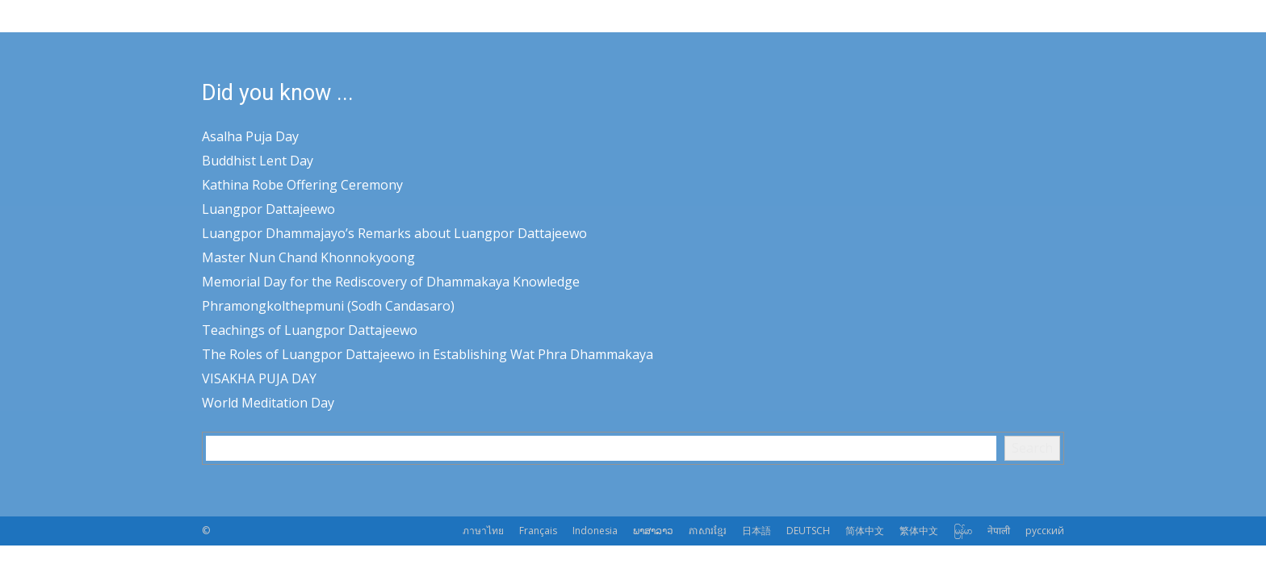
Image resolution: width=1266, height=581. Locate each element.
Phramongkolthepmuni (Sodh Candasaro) (328, 306)
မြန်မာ (963, 530)
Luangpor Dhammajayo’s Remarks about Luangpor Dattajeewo (394, 233)
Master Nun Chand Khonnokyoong (308, 257)
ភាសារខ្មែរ (708, 530)
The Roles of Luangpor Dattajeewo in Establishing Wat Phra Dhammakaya (427, 354)
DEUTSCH (808, 530)
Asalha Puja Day (250, 136)
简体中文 (864, 530)
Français (538, 530)
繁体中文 (918, 530)
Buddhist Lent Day (257, 160)
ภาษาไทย (483, 530)
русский (1044, 530)
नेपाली (998, 530)
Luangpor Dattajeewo (268, 209)
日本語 (756, 530)
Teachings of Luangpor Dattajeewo (309, 330)
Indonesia (595, 530)
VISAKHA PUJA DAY (259, 378)
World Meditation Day (268, 403)
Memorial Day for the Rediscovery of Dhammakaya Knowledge (391, 281)
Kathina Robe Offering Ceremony (302, 185)
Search (1032, 448)
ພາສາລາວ (653, 530)
